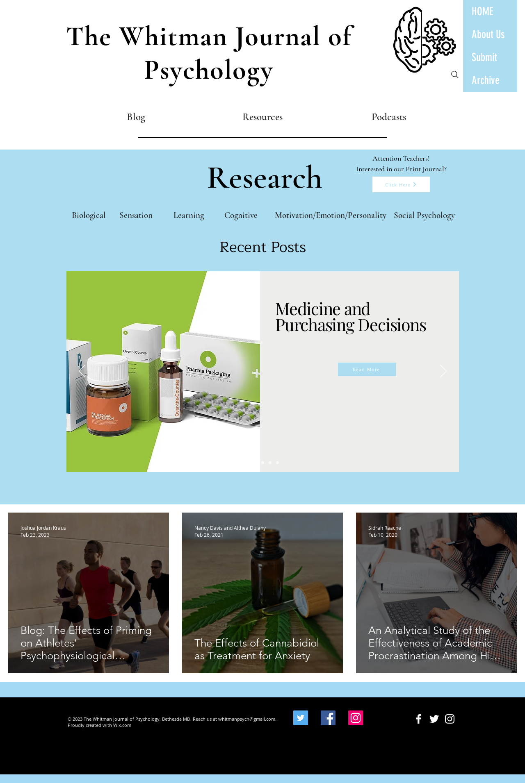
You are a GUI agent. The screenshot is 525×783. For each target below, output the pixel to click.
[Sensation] (136, 215)
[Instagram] (355, 717)
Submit (484, 57)
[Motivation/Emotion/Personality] (330, 215)
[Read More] (367, 369)
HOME (482, 11)
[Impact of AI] (277, 462)
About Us (488, 34)
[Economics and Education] (262, 462)
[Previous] (82, 372)
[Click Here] (401, 184)
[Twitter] (300, 717)
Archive (486, 80)
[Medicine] (248, 462)
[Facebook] (328, 717)
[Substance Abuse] (270, 462)
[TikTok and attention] (255, 462)
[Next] (443, 372)
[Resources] (262, 116)
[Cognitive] (241, 215)
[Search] (454, 74)
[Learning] (188, 215)
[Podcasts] (388, 116)
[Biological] (88, 215)
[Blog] (136, 116)
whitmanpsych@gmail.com (246, 719)
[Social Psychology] (424, 215)
